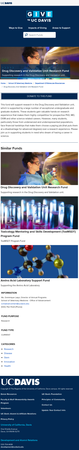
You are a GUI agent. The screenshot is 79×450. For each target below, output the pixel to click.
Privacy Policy (7, 419)
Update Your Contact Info (53, 410)
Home (3, 83)
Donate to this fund (39, 96)
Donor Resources (9, 394)
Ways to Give (16, 28)
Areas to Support (61, 28)
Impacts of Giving (37, 28)
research (9, 349)
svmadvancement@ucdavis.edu (15, 303)
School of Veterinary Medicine (20, 83)
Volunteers (6, 408)
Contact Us (47, 404)
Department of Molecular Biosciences (50, 83)
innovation (9, 361)
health (7, 366)
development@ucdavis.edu (12, 446)
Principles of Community (53, 399)
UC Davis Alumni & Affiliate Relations (18, 413)
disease (8, 353)
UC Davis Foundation (52, 394)
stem (6, 357)
